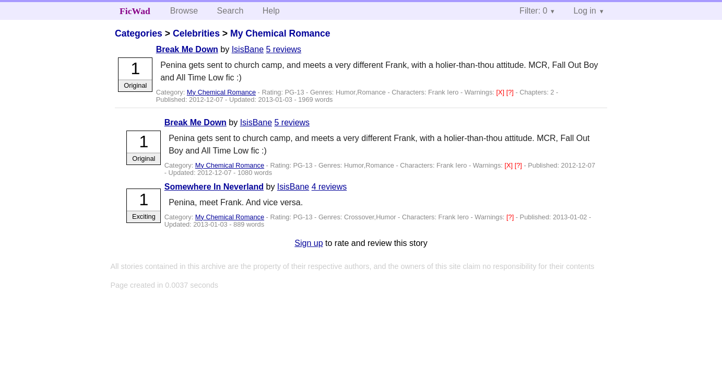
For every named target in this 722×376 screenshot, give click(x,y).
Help (271, 10)
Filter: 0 (533, 10)
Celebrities (196, 33)
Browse (184, 10)
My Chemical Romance (280, 33)
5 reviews (284, 49)
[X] (501, 92)
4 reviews (329, 186)
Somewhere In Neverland (214, 186)
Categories (138, 33)
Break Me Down (187, 49)
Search (230, 10)
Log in (584, 10)
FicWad (135, 11)
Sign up (308, 243)
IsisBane (248, 49)
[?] (511, 92)
